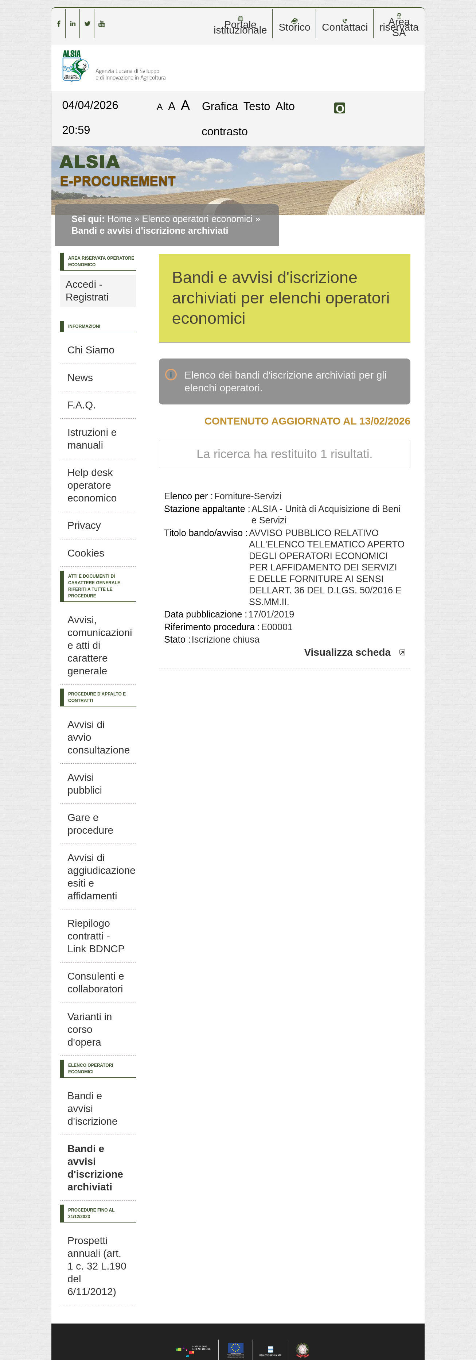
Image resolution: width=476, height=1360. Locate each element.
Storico (294, 25)
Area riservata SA (398, 25)
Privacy (84, 525)
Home (119, 219)
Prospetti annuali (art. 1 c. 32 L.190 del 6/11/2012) (96, 1266)
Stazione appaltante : (207, 509)
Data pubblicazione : (205, 614)
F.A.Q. (81, 405)
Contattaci (345, 25)
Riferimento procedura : (212, 627)
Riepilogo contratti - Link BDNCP (96, 936)
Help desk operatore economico (92, 485)
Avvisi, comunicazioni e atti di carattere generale (99, 645)
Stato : (177, 639)
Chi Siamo (90, 350)
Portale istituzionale (240, 25)
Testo (256, 106)
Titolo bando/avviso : (206, 533)
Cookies (85, 553)
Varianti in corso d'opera (89, 1029)
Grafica (220, 106)
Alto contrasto (248, 119)
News (80, 377)
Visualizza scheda (347, 652)
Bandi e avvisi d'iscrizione (92, 1108)
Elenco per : (188, 496)
